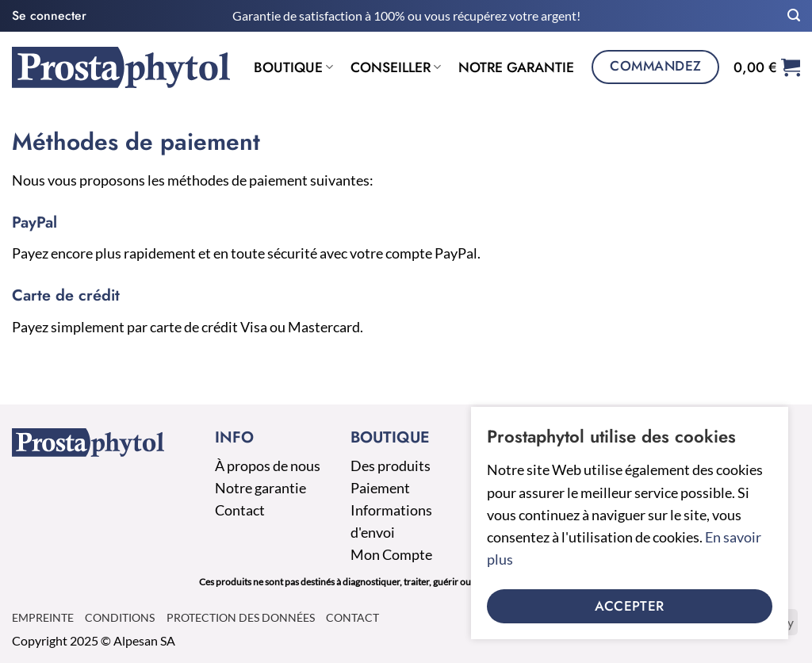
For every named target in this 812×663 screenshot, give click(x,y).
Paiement (380, 488)
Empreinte (43, 617)
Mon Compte (391, 554)
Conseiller (395, 67)
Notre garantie (516, 67)
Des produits (390, 466)
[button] (49, 15)
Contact (240, 510)
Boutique (293, 67)
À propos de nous (267, 466)
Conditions (120, 617)
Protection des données (241, 617)
